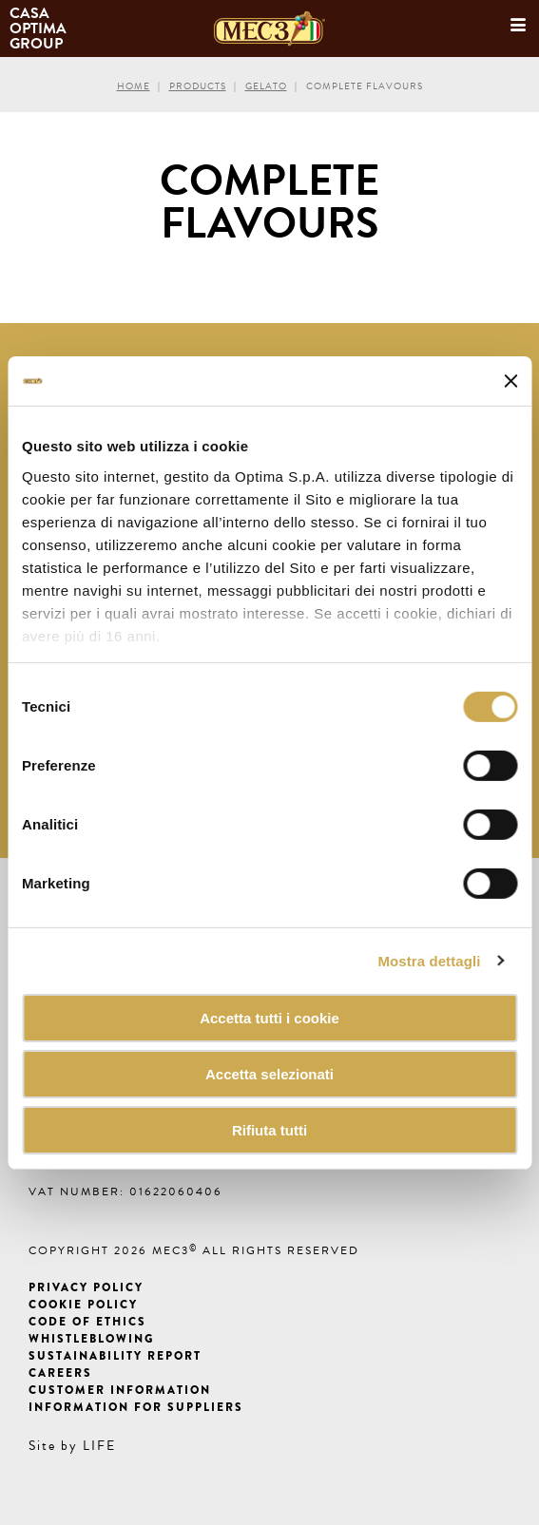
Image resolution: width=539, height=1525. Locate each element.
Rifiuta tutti (269, 1129)
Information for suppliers (136, 1407)
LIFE (99, 1446)
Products (197, 86)
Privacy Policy (86, 1287)
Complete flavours (364, 86)
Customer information (120, 1390)
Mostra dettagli (428, 960)
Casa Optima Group (40, 28)
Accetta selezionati (269, 1074)
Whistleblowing (91, 1338)
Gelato (266, 86)
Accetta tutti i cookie (269, 1018)
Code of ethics (87, 1321)
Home (133, 86)
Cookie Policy (83, 1304)
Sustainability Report (115, 1355)
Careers (60, 1373)
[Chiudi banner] (510, 381)
